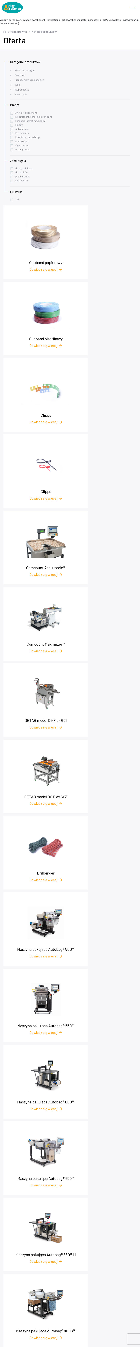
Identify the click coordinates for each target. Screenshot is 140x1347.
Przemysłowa (22, 150)
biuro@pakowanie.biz (73, 1177)
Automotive (22, 129)
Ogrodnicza (21, 145)
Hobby (19, 125)
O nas (71, 1229)
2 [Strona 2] (33, 919)
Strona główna (17, 31)
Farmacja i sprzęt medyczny (30, 121)
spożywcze (21, 181)
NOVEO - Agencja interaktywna (120, 1342)
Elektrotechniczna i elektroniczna (33, 117)
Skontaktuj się (21, 977)
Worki (18, 85)
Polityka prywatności (71, 1240)
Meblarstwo (22, 141)
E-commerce (22, 133)
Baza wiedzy (71, 1224)
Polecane (20, 75)
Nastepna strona (119, 919)
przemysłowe (22, 177)
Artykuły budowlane (26, 113)
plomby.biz (71, 1245)
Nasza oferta (71, 1213)
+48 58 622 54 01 (72, 1169)
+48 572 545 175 (73, 1173)
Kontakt (71, 1234)
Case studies (71, 1218)
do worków (21, 173)
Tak (17, 200)
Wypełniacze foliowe (71, 1265)
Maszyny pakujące (25, 70)
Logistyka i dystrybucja (27, 137)
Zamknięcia (21, 95)
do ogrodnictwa (24, 169)
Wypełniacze (22, 90)
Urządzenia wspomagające (29, 80)
